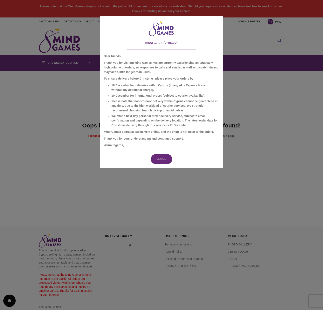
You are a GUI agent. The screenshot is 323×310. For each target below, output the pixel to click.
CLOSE (161, 159)
